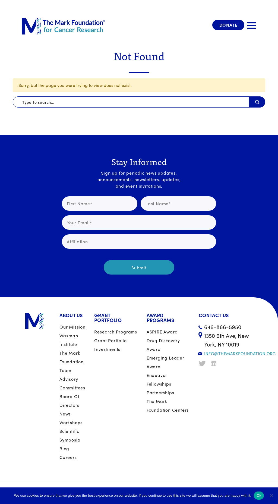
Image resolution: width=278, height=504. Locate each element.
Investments (107, 349)
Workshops (71, 422)
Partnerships (160, 392)
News (65, 414)
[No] (271, 495)
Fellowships (159, 384)
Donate (228, 25)
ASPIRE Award (162, 332)
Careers (68, 457)
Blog (64, 448)
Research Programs (115, 332)
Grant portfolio (110, 340)
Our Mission (72, 327)
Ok (259, 495)
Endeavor (157, 375)
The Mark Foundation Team (71, 361)
